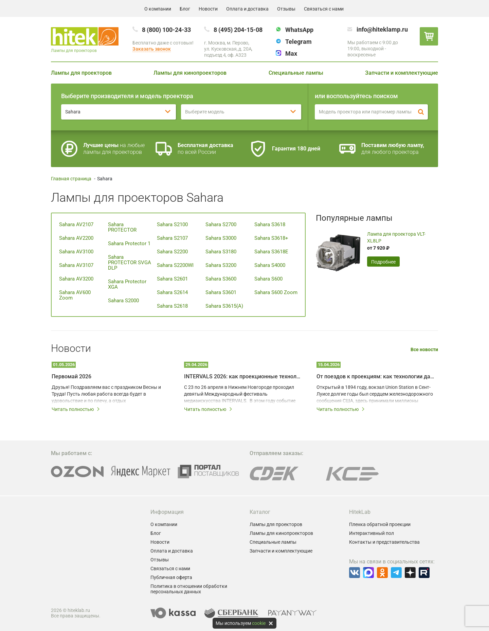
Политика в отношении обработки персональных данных (188, 588)
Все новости (424, 349)
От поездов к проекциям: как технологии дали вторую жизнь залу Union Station (375, 376)
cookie (259, 623)
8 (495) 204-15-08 (238, 29)
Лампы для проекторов (81, 73)
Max (291, 53)
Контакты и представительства (384, 542)
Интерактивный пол (371, 533)
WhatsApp (299, 29)
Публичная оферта (171, 577)
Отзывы (286, 9)
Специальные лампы (296, 73)
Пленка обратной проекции (380, 524)
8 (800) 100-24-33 (166, 29)
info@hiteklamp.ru (382, 29)
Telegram (298, 41)
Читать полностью (76, 409)
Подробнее (383, 262)
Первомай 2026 (71, 376)
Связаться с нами (324, 9)
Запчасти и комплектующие (401, 73)
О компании (157, 9)
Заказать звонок (151, 49)
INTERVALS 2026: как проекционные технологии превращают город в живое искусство (243, 376)
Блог (185, 9)
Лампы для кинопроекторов (190, 73)
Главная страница (71, 178)
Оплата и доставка (247, 9)
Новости (208, 9)
